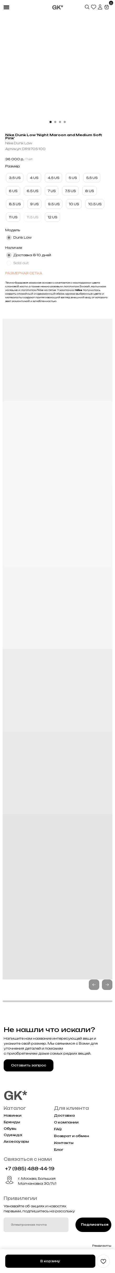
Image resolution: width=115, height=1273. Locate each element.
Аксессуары (16, 1141)
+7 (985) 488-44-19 (29, 1168)
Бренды (12, 1122)
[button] (107, 984)
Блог (58, 1150)
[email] (36, 1225)
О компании (66, 1122)
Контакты (63, 1143)
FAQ (58, 1129)
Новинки (12, 1115)
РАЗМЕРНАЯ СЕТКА (23, 273)
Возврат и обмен (71, 1136)
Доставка (64, 1115)
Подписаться (94, 1224)
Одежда (13, 1135)
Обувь (10, 1129)
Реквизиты (101, 1246)
